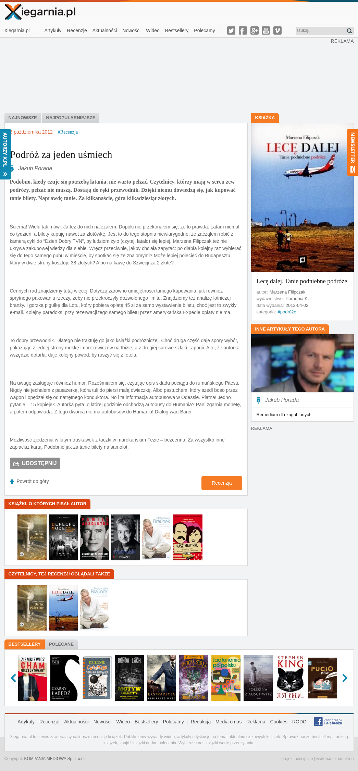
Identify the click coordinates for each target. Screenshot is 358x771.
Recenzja (222, 483)
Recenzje (77, 30)
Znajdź (349, 30)
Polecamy (204, 30)
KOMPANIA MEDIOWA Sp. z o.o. (54, 758)
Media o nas (228, 721)
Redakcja (201, 721)
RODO (299, 721)
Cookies (278, 721)
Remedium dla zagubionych (284, 414)
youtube (266, 30)
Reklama (255, 721)
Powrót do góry (33, 481)
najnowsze (23, 117)
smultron (346, 758)
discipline (304, 758)
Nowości (131, 30)
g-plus (254, 30)
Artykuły (53, 30)
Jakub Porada (35, 168)
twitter (231, 30)
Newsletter (352, 152)
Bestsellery (176, 30)
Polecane (61, 644)
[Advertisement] (167, 74)
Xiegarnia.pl (17, 30)
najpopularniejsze (71, 117)
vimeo (277, 30)
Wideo (153, 30)
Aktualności (104, 30)
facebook (243, 30)
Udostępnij (39, 463)
